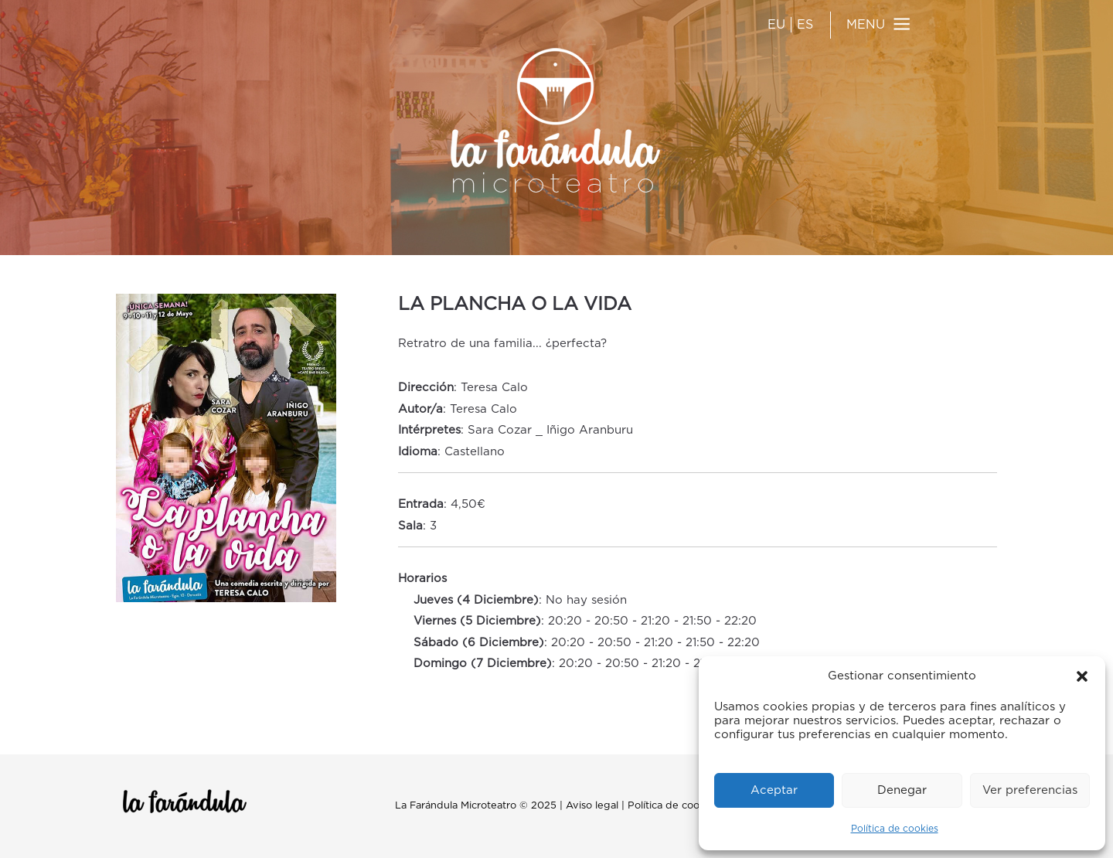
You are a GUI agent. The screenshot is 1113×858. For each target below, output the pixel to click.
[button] (1082, 676)
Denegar (902, 790)
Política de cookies (894, 828)
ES (805, 25)
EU (776, 25)
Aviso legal (592, 806)
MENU (865, 25)
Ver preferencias (1029, 790)
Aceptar (774, 790)
